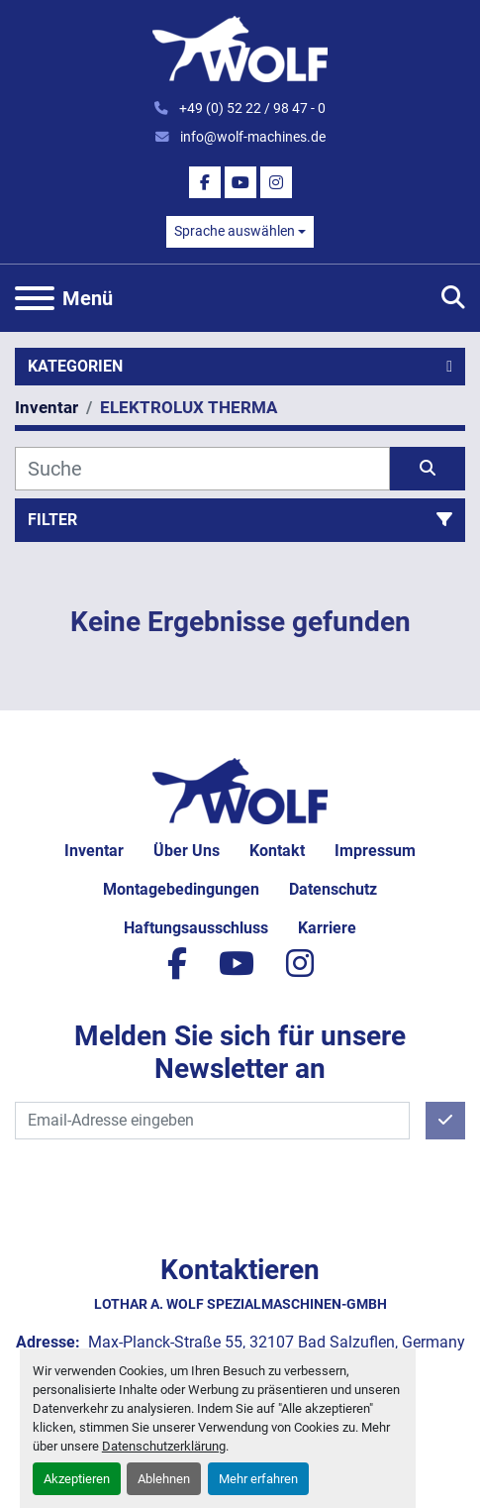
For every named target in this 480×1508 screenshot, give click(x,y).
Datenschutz (333, 889)
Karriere (327, 927)
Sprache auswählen (234, 231)
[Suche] (202, 468)
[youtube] (240, 182)
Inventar (94, 850)
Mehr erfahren (258, 1478)
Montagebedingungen (181, 889)
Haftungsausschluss (196, 927)
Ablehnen (164, 1478)
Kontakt (277, 850)
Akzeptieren (77, 1478)
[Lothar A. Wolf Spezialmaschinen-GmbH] (240, 789)
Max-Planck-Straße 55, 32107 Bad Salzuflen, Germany (274, 1342)
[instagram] (276, 182)
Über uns (186, 850)
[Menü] (34, 298)
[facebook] (205, 182)
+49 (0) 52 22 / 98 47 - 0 (251, 108)
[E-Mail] (212, 1120)
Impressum (375, 850)
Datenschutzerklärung (164, 1446)
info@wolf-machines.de (251, 137)
